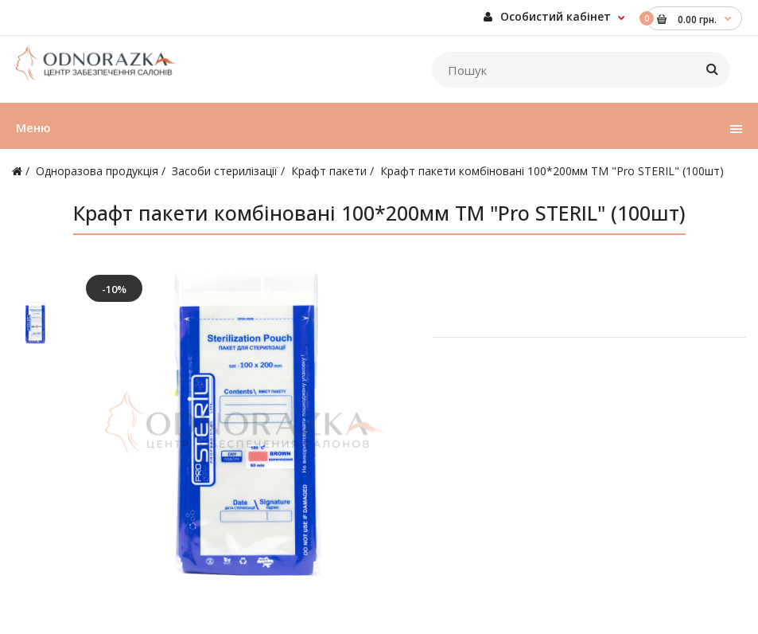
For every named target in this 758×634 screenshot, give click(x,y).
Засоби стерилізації (225, 170)
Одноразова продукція (97, 170)
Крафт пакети (329, 170)
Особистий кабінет (547, 16)
